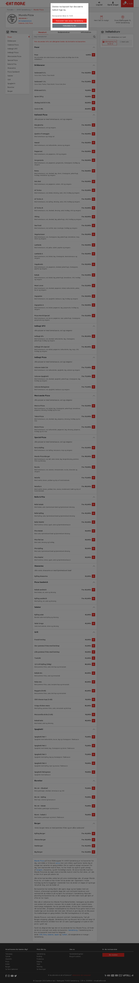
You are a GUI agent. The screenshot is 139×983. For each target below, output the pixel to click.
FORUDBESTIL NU (69, 25)
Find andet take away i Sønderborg (69, 20)
